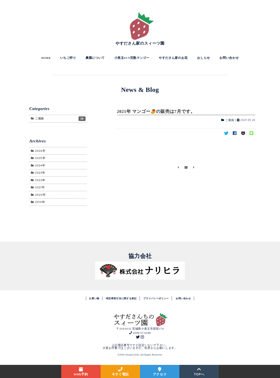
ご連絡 (229, 120)
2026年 (40, 150)
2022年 (40, 180)
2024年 (40, 165)
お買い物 (94, 298)
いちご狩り (68, 58)
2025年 (40, 158)
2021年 (40, 187)
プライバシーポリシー (156, 298)
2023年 (40, 172)
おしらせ (203, 58)
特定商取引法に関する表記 (121, 298)
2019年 (40, 202)
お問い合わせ (229, 58)
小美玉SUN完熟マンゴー (131, 58)
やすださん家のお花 (173, 58)
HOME (46, 58)
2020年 (40, 194)
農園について (95, 58)
